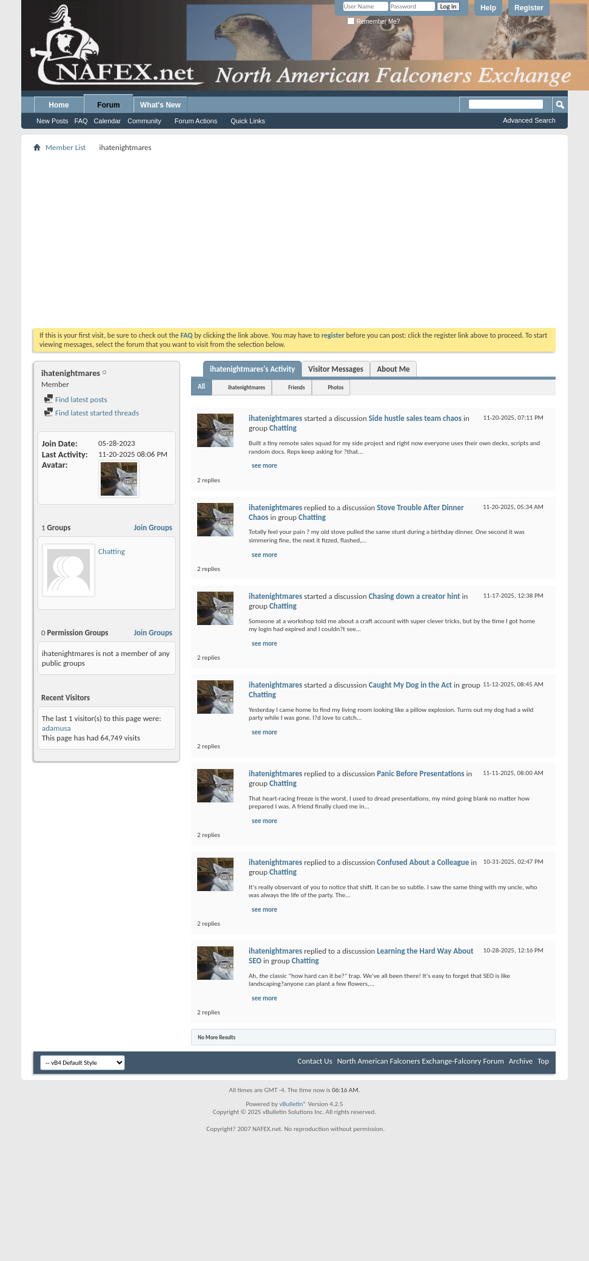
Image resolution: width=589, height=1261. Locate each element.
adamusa (56, 728)
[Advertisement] (294, 240)
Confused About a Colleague (423, 862)
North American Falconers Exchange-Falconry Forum (420, 1060)
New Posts (52, 121)
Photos (336, 387)
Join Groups (153, 527)
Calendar (107, 121)
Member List (65, 147)
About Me (393, 369)
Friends (296, 387)
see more (264, 466)
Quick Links (248, 121)
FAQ (81, 121)
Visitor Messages (335, 369)
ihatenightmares (246, 387)
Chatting (111, 551)
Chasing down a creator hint (414, 596)
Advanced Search (529, 120)
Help (488, 8)
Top (543, 1060)
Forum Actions (196, 121)
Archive (521, 1060)
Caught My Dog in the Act (410, 684)
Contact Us (315, 1060)
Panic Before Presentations (420, 773)
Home (59, 105)
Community (144, 121)
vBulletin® (292, 1104)
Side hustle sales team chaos (415, 418)
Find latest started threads (91, 412)
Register (529, 8)
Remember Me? (373, 21)
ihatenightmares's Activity (252, 369)
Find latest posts (75, 399)
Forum (108, 105)
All (201, 387)
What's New (160, 105)
